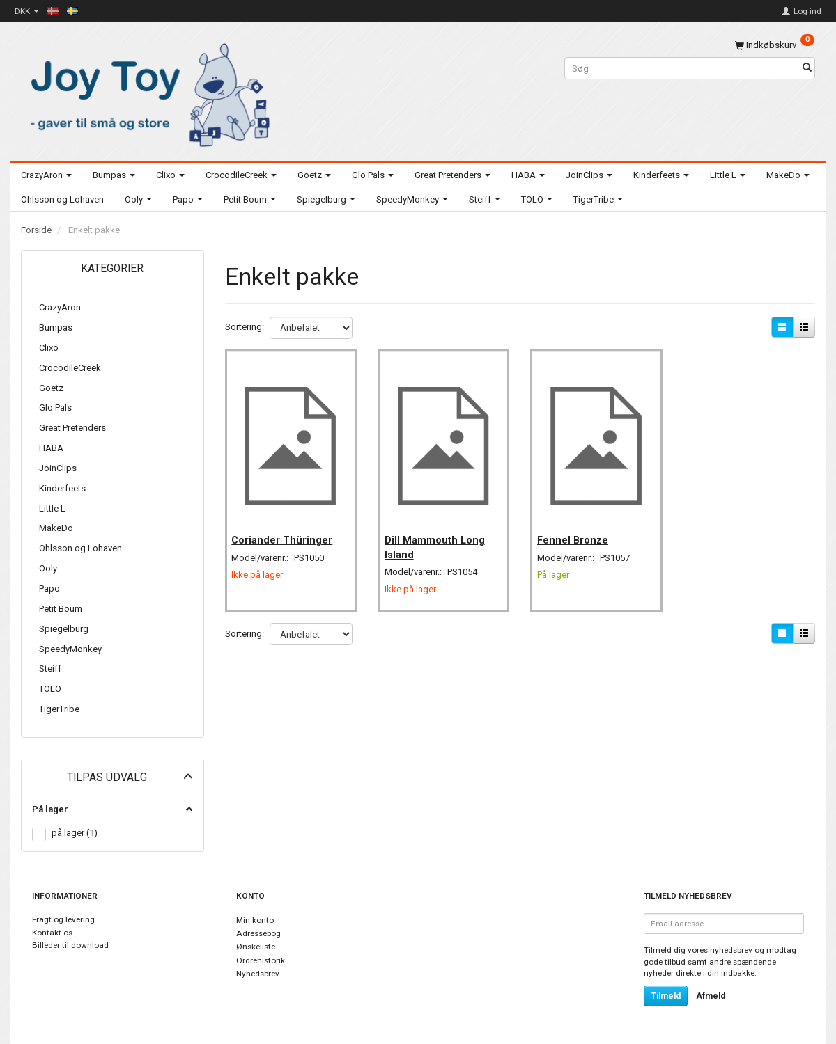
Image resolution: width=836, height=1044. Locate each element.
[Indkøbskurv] (775, 45)
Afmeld (710, 996)
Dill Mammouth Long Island (439, 537)
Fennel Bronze (576, 530)
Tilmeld (666, 996)
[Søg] (807, 68)
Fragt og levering (63, 919)
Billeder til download (70, 945)
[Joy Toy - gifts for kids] (146, 92)
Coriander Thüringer (286, 530)
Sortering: (244, 327)
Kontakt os (52, 933)
